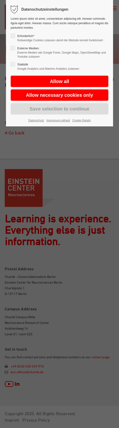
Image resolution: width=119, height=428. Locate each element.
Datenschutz (36, 120)
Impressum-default (58, 120)
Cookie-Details (81, 120)
